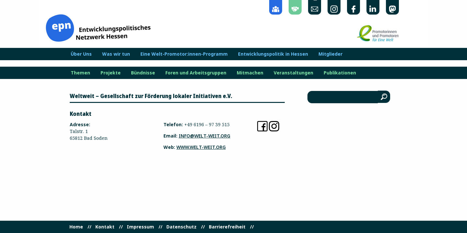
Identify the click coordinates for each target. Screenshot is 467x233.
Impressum (140, 227)
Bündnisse (143, 73)
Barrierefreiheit (227, 227)
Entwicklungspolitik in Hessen (273, 54)
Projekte (111, 73)
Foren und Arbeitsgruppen (195, 73)
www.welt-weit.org (201, 147)
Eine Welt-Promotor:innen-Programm (184, 54)
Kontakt (104, 227)
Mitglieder (330, 54)
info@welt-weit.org (204, 136)
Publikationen (340, 73)
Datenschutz (181, 227)
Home (76, 227)
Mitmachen (250, 73)
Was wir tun (116, 54)
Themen (80, 73)
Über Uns (81, 54)
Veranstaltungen (293, 73)
